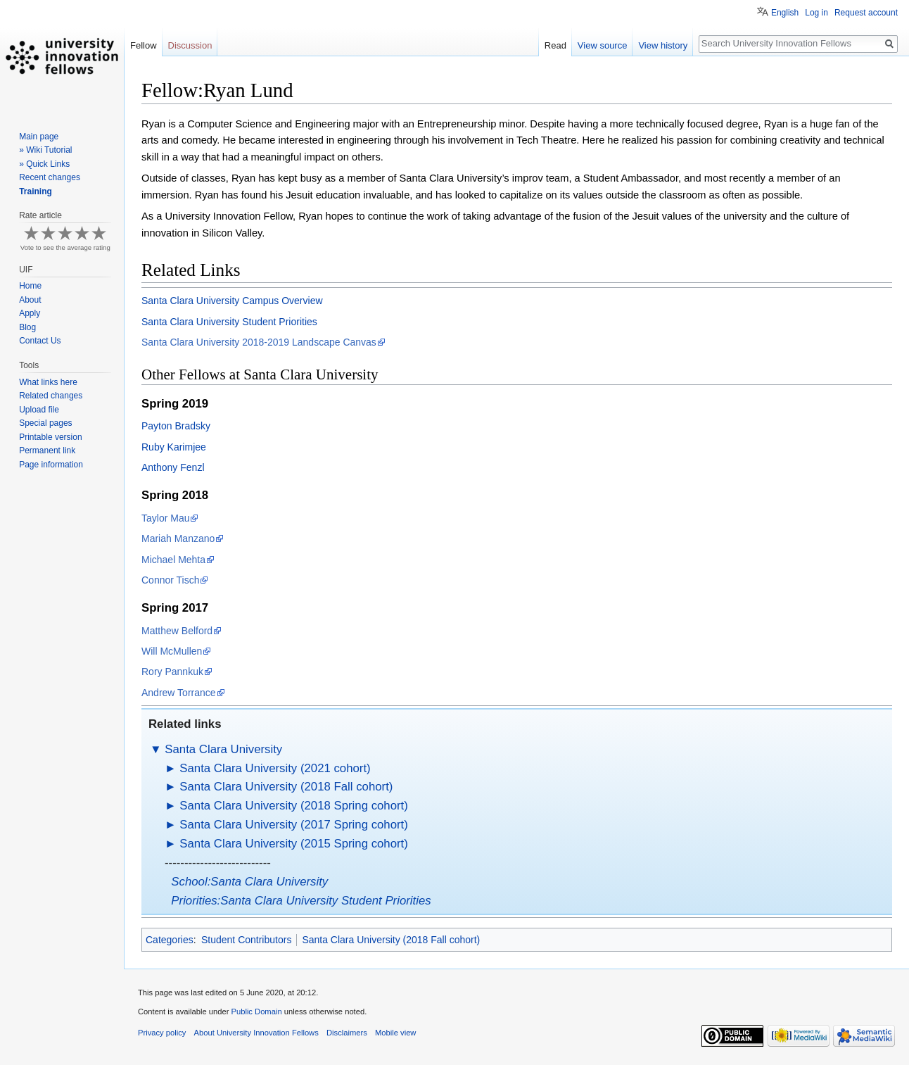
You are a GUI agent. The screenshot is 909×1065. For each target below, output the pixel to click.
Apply (29, 313)
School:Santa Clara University (249, 881)
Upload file (39, 410)
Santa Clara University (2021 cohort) (274, 768)
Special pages (45, 423)
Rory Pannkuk (172, 671)
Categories (169, 939)
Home (30, 286)
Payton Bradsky (175, 425)
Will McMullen (171, 651)
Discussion (190, 45)
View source (603, 45)
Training (35, 191)
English (785, 13)
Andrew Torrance (178, 692)
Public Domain (256, 1011)
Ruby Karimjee (173, 447)
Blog (27, 327)
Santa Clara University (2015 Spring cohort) (293, 843)
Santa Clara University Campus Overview (232, 300)
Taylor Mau (165, 518)
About (30, 300)
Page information (51, 465)
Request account (866, 13)
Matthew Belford (176, 630)
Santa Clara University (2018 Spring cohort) (293, 805)
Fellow (143, 45)
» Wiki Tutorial (45, 150)
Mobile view (395, 1032)
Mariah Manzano (178, 538)
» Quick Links (44, 164)
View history (662, 45)
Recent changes (49, 177)
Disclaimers (346, 1032)
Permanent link (47, 450)
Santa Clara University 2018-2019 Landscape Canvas (258, 342)
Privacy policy (162, 1032)
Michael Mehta (173, 559)
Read (555, 45)
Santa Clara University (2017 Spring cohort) (293, 824)
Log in (816, 13)
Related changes (50, 396)
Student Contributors (246, 939)
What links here (48, 382)
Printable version (50, 437)
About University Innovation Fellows (256, 1032)
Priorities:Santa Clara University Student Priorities (301, 900)
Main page (38, 136)
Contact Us (40, 341)
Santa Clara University (223, 749)
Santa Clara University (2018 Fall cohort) (286, 786)
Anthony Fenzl (173, 467)
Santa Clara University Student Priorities (229, 321)
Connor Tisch (170, 580)
